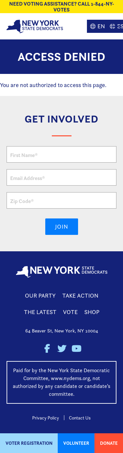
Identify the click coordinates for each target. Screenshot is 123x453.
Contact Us (80, 417)
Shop (91, 311)
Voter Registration (29, 443)
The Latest (40, 311)
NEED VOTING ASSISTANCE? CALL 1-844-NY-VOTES (61, 6)
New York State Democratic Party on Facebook (46, 348)
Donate (109, 443)
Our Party (40, 295)
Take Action (80, 295)
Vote (70, 311)
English (97, 26)
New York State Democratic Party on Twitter (61, 348)
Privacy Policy (45, 417)
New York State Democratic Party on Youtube (76, 348)
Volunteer (76, 443)
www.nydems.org (70, 378)
